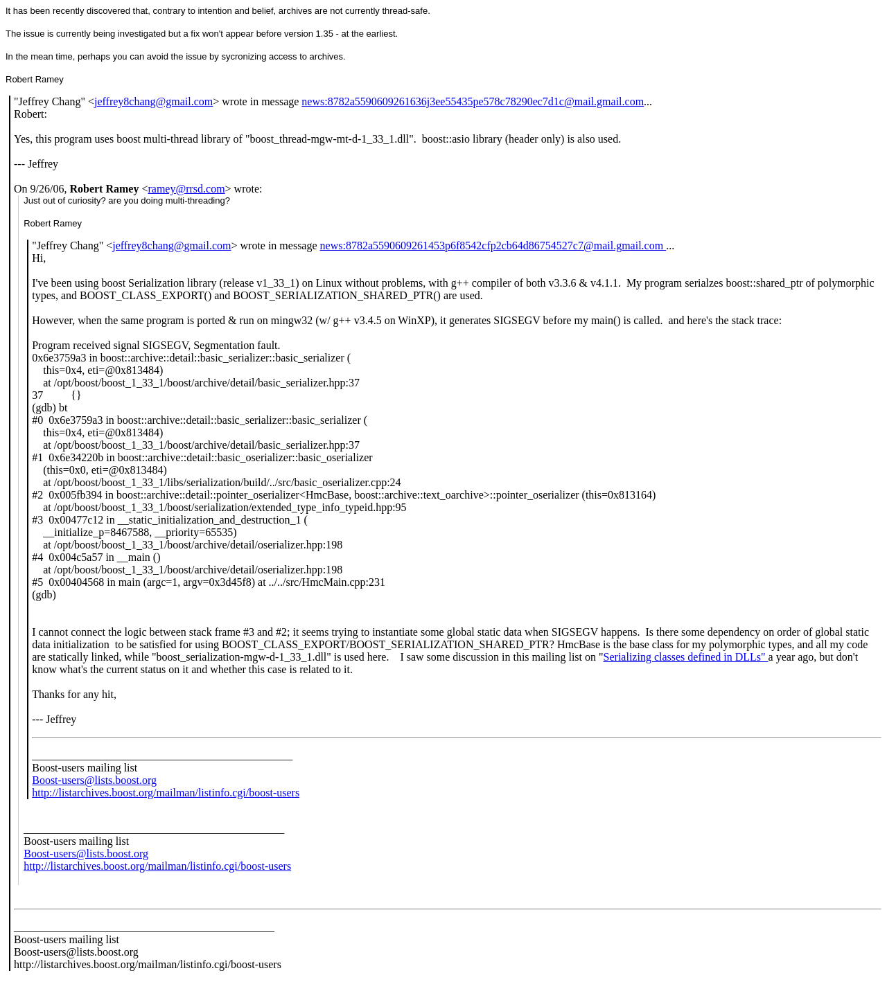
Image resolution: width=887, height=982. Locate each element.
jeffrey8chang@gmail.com (153, 101)
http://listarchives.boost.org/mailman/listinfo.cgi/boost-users (165, 792)
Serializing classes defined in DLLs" (686, 657)
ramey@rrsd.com (186, 189)
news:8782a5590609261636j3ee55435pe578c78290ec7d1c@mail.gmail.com (472, 101)
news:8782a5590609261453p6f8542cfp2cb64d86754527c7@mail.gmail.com (493, 245)
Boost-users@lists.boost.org (94, 780)
